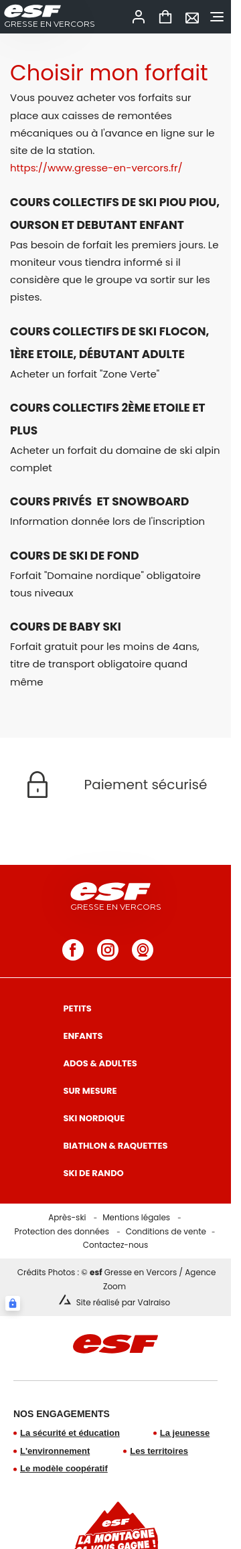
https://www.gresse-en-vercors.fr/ (96, 168)
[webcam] (142, 950)
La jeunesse (185, 1433)
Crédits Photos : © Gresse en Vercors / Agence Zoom (116, 1279)
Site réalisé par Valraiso (123, 1302)
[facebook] (73, 950)
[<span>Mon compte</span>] (138, 16)
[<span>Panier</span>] (165, 16)
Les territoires (159, 1451)
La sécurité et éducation (70, 1433)
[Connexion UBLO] (12, 1303)
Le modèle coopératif (64, 1468)
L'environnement (55, 1451)
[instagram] (107, 950)
